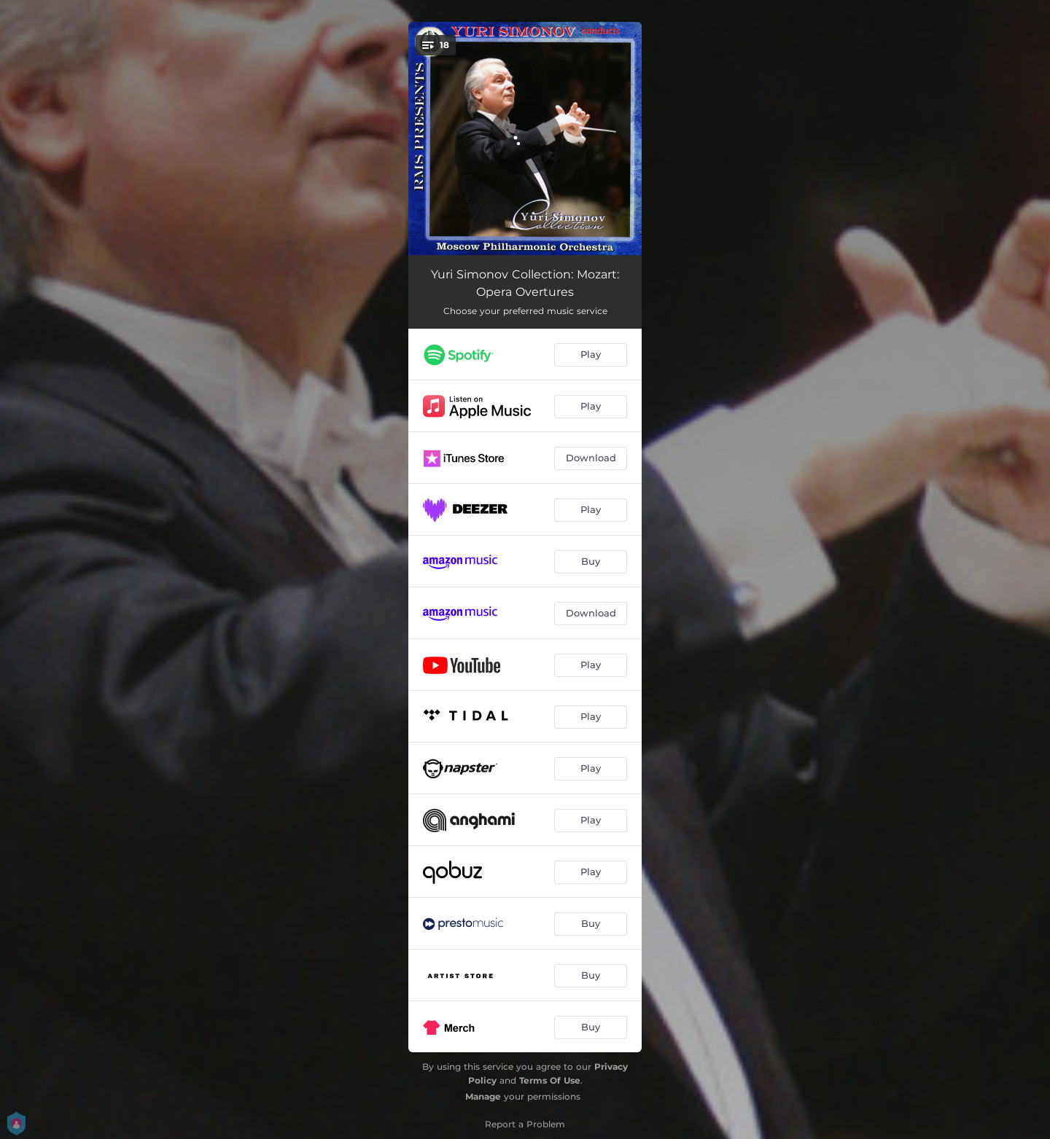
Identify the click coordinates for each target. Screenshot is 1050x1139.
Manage (483, 1096)
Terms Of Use (549, 1080)
